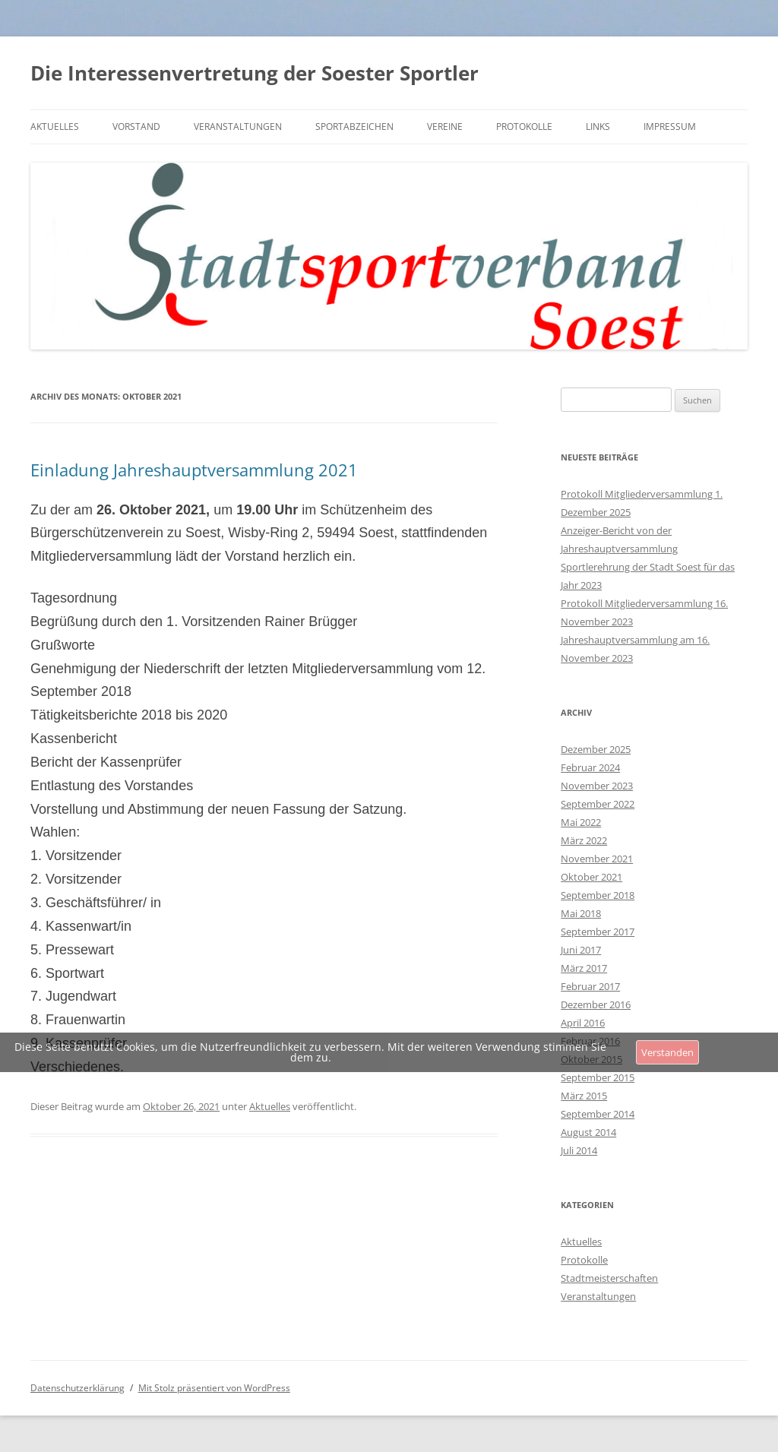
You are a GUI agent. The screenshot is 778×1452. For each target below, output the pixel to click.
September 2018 (597, 895)
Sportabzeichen (354, 126)
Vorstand (136, 126)
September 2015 (597, 1077)
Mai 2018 (581, 913)
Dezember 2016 (596, 1004)
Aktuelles (54, 126)
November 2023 (597, 785)
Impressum (670, 126)
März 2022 (584, 840)
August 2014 (588, 1132)
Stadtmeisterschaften (609, 1278)
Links (598, 126)
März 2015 (584, 1095)
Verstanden (667, 1052)
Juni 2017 (581, 950)
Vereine (445, 126)
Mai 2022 (581, 822)
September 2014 (597, 1114)
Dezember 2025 (596, 749)
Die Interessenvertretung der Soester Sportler (254, 73)
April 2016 (583, 1023)
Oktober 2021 (591, 877)
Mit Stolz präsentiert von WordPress (214, 1387)
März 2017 (584, 968)
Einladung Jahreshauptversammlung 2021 (194, 469)
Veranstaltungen (238, 126)
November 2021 (597, 858)
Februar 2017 (590, 986)
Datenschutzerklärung (77, 1387)
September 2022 (597, 804)
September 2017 (597, 931)
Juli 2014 (579, 1150)
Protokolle (524, 126)
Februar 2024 (590, 767)
